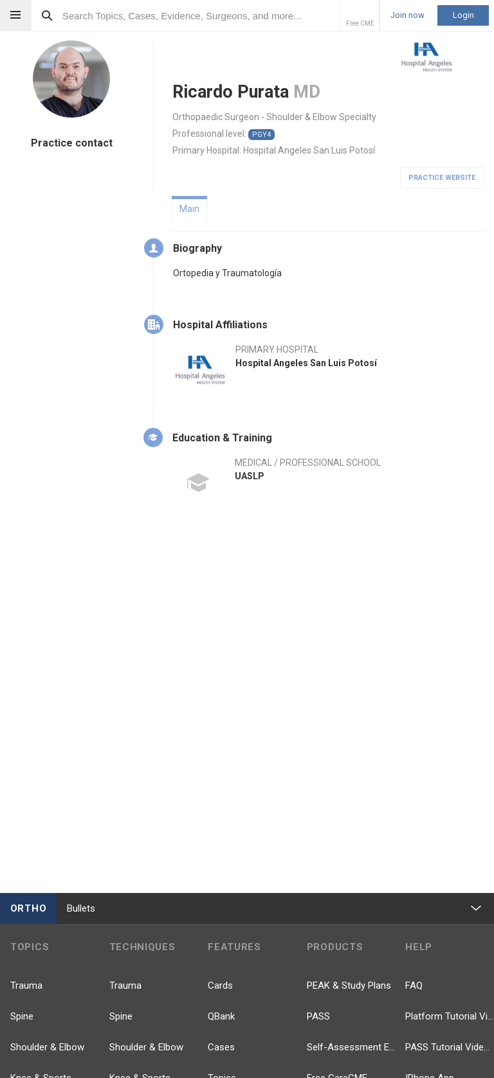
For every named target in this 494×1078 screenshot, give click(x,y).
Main (189, 209)
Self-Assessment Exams (351, 1047)
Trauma (26, 985)
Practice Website (441, 177)
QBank (221, 1016)
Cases (221, 1047)
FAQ (414, 985)
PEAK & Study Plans (349, 985)
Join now (407, 15)
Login (463, 15)
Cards (220, 985)
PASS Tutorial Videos (449, 1047)
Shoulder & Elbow (47, 1047)
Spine (21, 1016)
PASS (318, 1016)
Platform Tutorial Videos (449, 1016)
